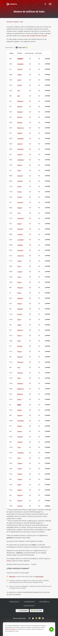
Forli (18, 213)
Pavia (19, 341)
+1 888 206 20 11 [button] (14, 602)
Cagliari (19, 133)
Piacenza (20, 362)
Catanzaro (20, 160)
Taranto (19, 442)
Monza (19, 304)
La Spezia (20, 240)
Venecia (19, 495)
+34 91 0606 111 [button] (44, 602)
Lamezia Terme (22, 245)
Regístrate (12, 576)
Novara (19, 314)
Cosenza (19, 176)
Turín (19, 458)
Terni (19, 447)
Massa (19, 282)
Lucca (19, 277)
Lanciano (20, 250)
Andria (19, 75)
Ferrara (19, 197)
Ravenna (20, 383)
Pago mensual (9, 47)
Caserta (19, 144)
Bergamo (20, 101)
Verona (19, 501)
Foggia (19, 208)
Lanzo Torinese (22, 256)
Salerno (19, 415)
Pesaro (19, 351)
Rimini (19, 399)
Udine (19, 485)
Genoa (19, 224)
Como (19, 170)
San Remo (20, 421)
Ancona (19, 69)
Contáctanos (22, 611)
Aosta (19, 80)
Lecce (19, 266)
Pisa (18, 367)
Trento (19, 469)
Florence (20, 202)
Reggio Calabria (22, 389)
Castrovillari (21, 149)
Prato (19, 378)
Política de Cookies (10, 629)
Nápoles (20, 309)
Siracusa (19, 437)
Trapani (19, 463)
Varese (19, 490)
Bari (18, 96)
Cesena (19, 165)
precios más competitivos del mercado (34, 36)
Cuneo (19, 186)
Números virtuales (12, 22)
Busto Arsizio (21, 128)
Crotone (19, 181)
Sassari (19, 426)
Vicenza (19, 506)
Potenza (20, 373)
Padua (19, 325)
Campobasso (21, 138)
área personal (39, 576)
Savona (19, 431)
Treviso (19, 474)
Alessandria (21, 64)
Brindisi (19, 122)
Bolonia (19, 106)
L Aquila (19, 234)
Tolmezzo (20, 453)
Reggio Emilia (21, 394)
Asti (18, 91)
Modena (19, 298)
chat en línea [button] (36, 611)
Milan (19, 293)
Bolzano (19, 112)
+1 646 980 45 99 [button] (29, 602)
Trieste (19, 479)
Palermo (20, 330)
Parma (19, 335)
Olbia (19, 319)
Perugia (19, 346)
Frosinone (20, 218)
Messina (19, 288)
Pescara (19, 357)
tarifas (9, 561)
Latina (19, 261)
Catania (19, 154)
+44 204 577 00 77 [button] (29, 606)
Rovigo (19, 410)
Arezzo (19, 85)
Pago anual (23, 47)
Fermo (19, 192)
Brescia (19, 117)
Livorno (19, 272)
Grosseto (20, 229)
